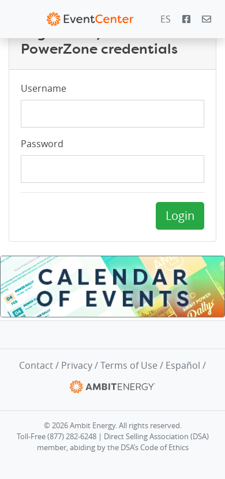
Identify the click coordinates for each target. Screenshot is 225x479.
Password (42, 143)
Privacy (76, 365)
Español (183, 365)
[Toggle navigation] (16, 19)
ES (165, 19)
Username (43, 88)
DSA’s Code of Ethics (155, 447)
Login (180, 215)
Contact (36, 365)
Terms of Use (129, 365)
